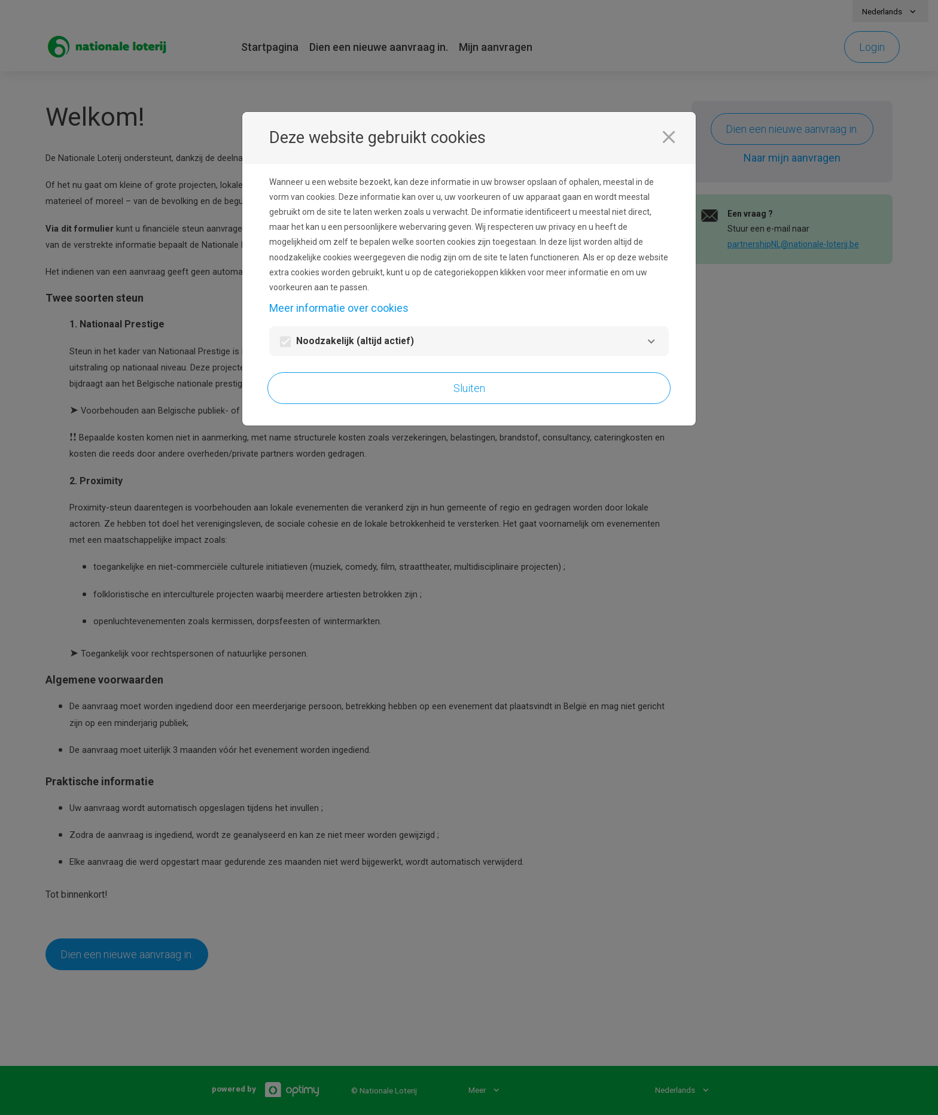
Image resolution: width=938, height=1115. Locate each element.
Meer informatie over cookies (339, 308)
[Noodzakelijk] (651, 341)
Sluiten (469, 388)
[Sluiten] (669, 137)
